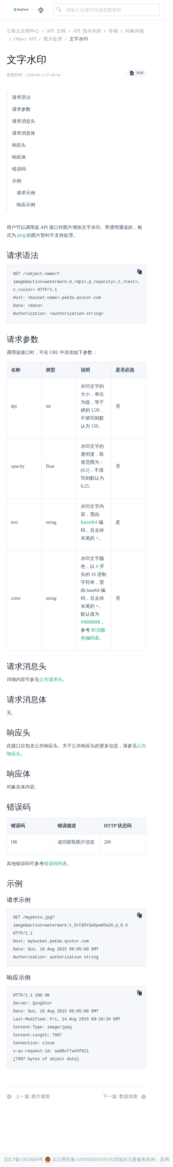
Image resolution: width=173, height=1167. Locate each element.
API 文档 (56, 30)
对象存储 (134, 30)
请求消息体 (23, 133)
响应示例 (26, 204)
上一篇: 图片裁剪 (28, 1098)
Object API (25, 38)
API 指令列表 (87, 30)
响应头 (19, 145)
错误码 (19, 169)
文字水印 (78, 38)
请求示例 (26, 192)
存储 (113, 30)
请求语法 (21, 97)
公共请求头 (50, 681)
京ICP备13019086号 (23, 1159)
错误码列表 (55, 865)
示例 (16, 180)
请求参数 (21, 109)
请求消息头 (23, 121)
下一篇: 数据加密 (124, 1098)
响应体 (19, 157)
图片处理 (52, 38)
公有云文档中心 (23, 30)
